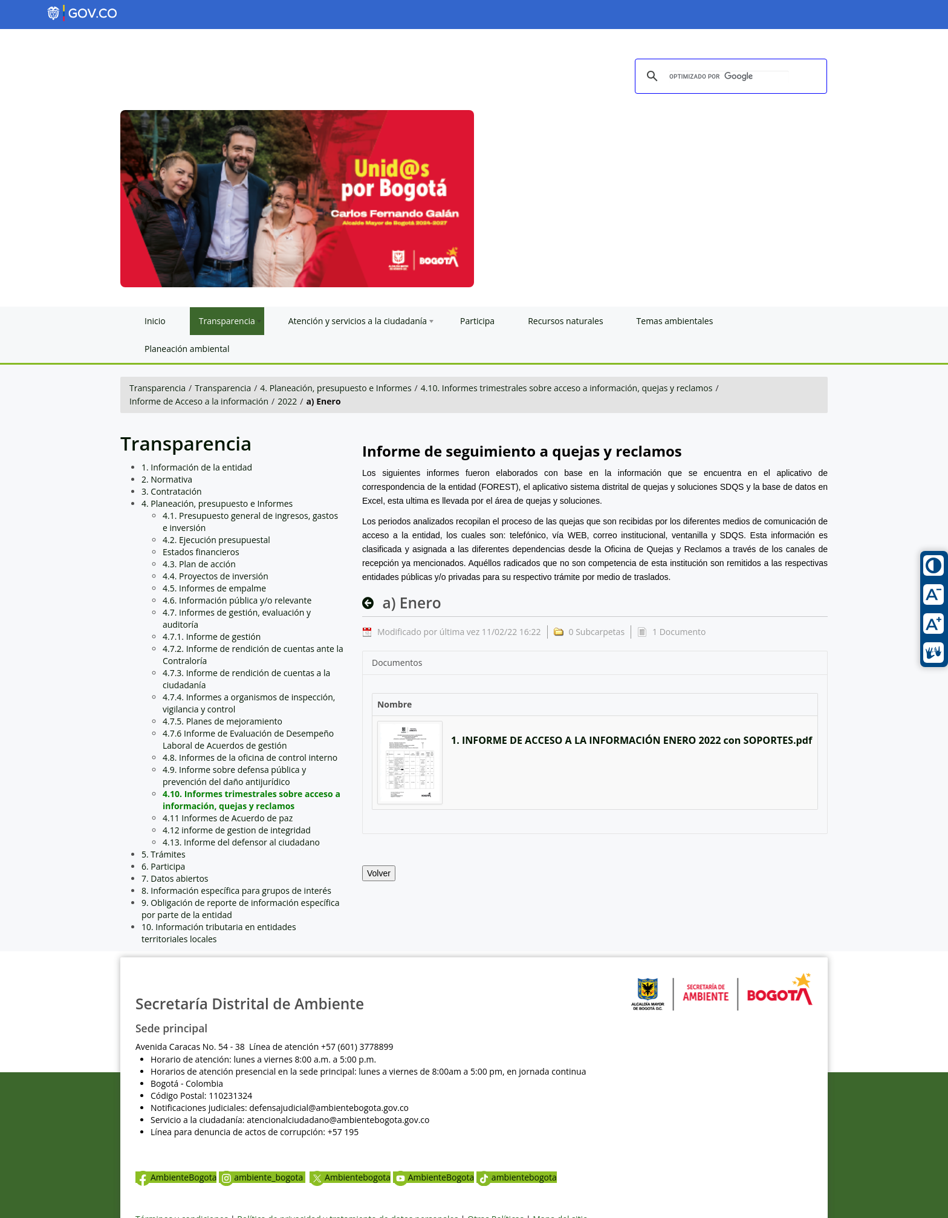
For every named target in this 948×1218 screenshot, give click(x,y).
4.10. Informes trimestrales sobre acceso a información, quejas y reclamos (567, 388)
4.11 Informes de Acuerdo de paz (228, 818)
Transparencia (157, 388)
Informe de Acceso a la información (198, 401)
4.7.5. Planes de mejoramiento (222, 721)
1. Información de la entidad (196, 467)
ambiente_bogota (262, 1177)
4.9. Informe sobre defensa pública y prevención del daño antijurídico (234, 775)
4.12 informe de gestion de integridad (237, 830)
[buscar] (729, 77)
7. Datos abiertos (175, 878)
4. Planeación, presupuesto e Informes (335, 388)
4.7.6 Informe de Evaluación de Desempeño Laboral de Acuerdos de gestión (248, 739)
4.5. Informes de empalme (214, 588)
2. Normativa (166, 479)
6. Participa (163, 866)
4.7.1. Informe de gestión (212, 636)
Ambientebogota (350, 1177)
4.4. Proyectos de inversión (215, 576)
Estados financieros (201, 552)
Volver (379, 873)
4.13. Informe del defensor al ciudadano (241, 842)
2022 (287, 401)
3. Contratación (171, 491)
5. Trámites (163, 854)
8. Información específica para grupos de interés (236, 890)
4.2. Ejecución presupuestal (216, 539)
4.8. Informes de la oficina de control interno (250, 757)
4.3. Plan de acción (199, 564)
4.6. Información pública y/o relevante (237, 600)
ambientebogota (516, 1177)
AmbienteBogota (175, 1177)
